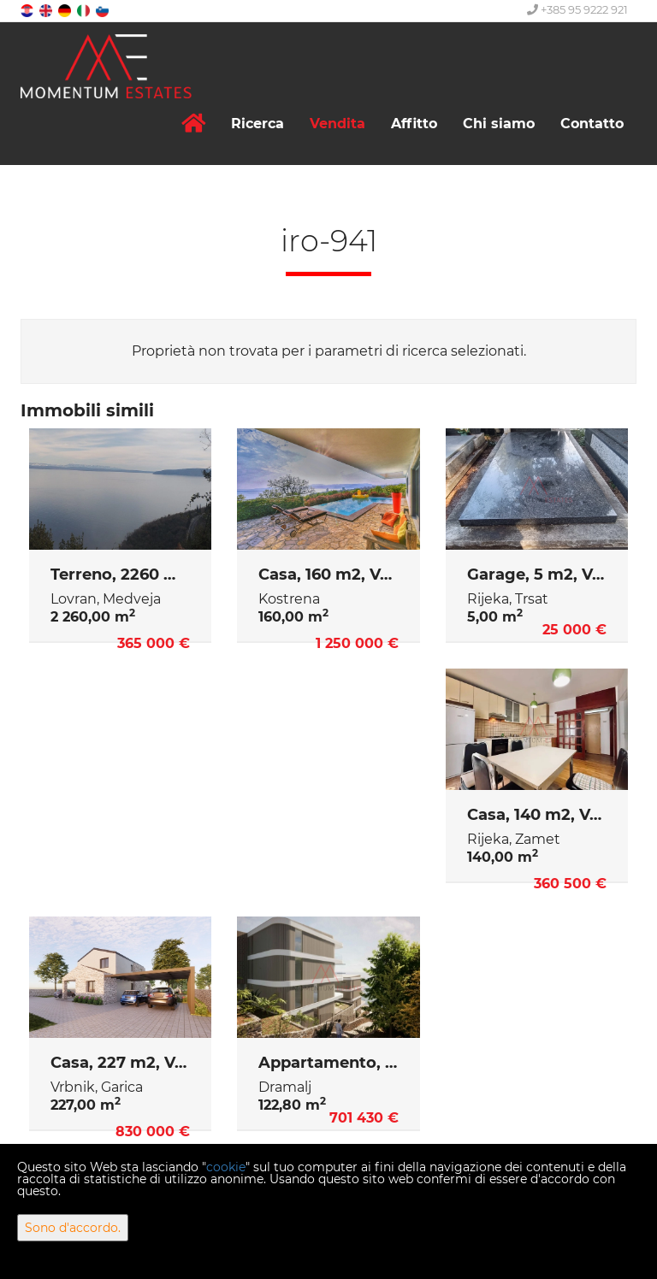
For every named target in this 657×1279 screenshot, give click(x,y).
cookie (226, 1167)
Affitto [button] (414, 123)
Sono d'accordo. (73, 1227)
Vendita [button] (337, 123)
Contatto (592, 123)
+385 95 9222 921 (577, 9)
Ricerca (257, 123)
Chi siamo (499, 123)
